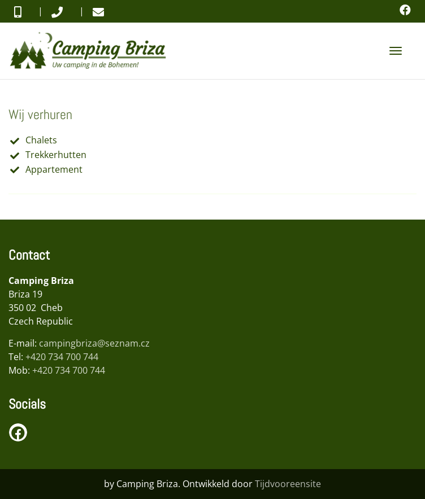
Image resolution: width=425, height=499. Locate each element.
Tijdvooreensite (288, 484)
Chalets (41, 140)
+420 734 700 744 (61, 357)
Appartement (54, 169)
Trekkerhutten (55, 154)
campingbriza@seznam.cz (94, 343)
